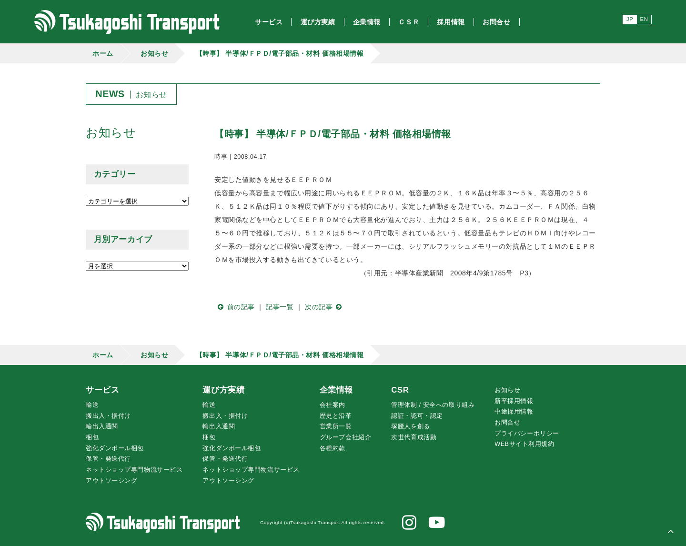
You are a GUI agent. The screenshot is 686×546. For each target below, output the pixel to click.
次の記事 (325, 307)
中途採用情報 (513, 411)
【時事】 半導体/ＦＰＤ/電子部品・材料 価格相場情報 (280, 53)
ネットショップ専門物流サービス (134, 469)
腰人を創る (410, 426)
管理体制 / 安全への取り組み (432, 405)
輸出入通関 (102, 426)
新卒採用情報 (513, 401)
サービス (102, 389)
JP (629, 19)
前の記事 (234, 307)
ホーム (102, 53)
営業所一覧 (336, 426)
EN (644, 19)
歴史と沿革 (336, 416)
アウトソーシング (111, 480)
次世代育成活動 (413, 437)
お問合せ (507, 422)
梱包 (92, 437)
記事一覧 (279, 307)
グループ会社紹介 (345, 437)
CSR (400, 389)
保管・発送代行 (108, 458)
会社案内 (332, 405)
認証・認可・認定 (417, 416)
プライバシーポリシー (526, 433)
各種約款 (332, 448)
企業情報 (336, 389)
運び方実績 (223, 389)
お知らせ (154, 53)
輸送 (92, 405)
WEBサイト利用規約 (524, 444)
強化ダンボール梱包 (115, 448)
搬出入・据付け (108, 416)
